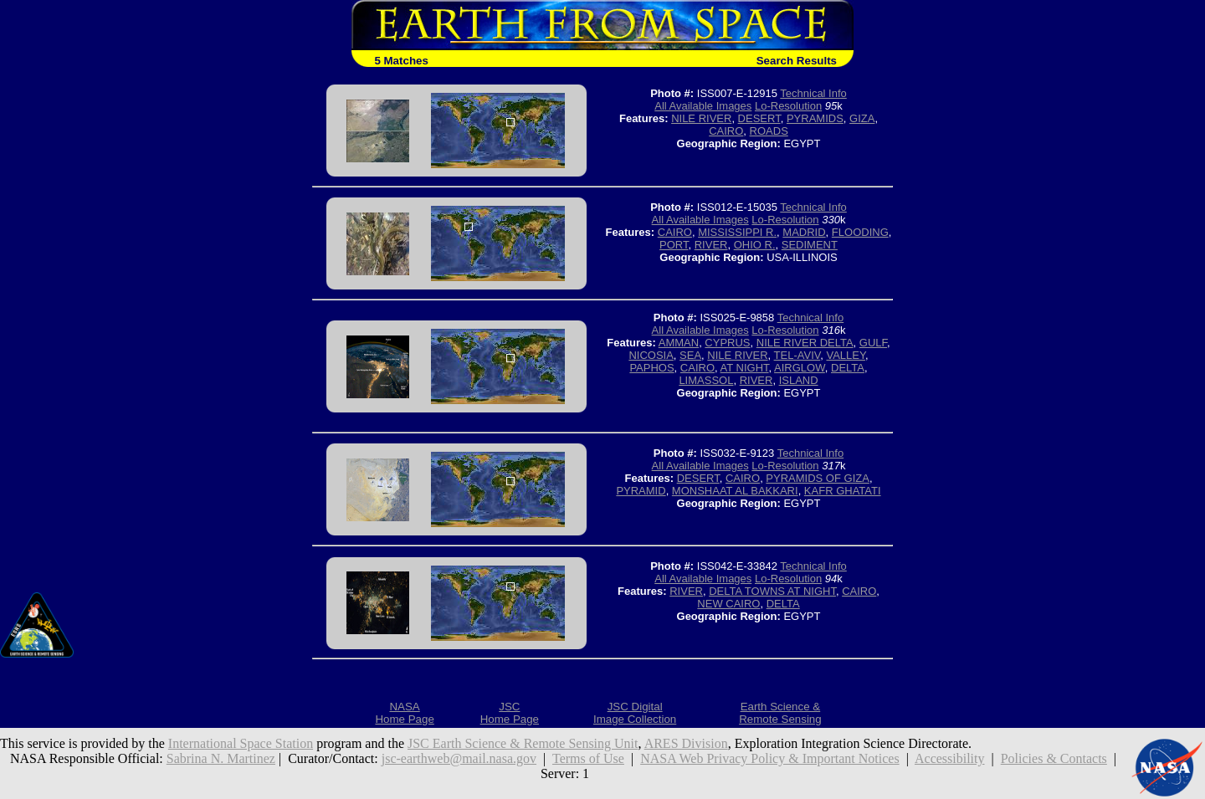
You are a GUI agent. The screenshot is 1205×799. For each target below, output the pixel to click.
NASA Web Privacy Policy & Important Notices (770, 758)
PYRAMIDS (815, 118)
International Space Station (240, 743)
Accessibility (950, 758)
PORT (673, 244)
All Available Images (702, 106)
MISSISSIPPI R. (737, 232)
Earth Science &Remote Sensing (780, 712)
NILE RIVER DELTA (805, 342)
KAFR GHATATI (842, 490)
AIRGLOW (799, 367)
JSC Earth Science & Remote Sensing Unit (523, 743)
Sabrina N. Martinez (221, 758)
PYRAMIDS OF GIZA (817, 478)
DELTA (847, 367)
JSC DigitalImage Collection (634, 712)
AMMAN (679, 342)
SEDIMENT (810, 244)
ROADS (769, 131)
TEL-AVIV (797, 355)
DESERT (759, 118)
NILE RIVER (701, 118)
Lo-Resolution (788, 106)
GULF (873, 342)
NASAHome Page (404, 712)
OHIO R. (755, 244)
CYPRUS (727, 342)
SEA (690, 355)
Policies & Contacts (1054, 758)
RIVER (711, 244)
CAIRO (726, 131)
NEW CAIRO (728, 603)
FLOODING (860, 232)
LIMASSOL (706, 380)
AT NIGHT (744, 367)
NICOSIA (650, 355)
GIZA (861, 118)
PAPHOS (651, 367)
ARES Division (686, 743)
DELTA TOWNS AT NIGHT (772, 591)
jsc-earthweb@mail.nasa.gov (459, 758)
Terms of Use (588, 758)
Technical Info (813, 93)
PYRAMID (640, 490)
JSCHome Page (509, 712)
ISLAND (798, 380)
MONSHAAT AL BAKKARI (735, 490)
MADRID (803, 232)
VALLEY (845, 355)
